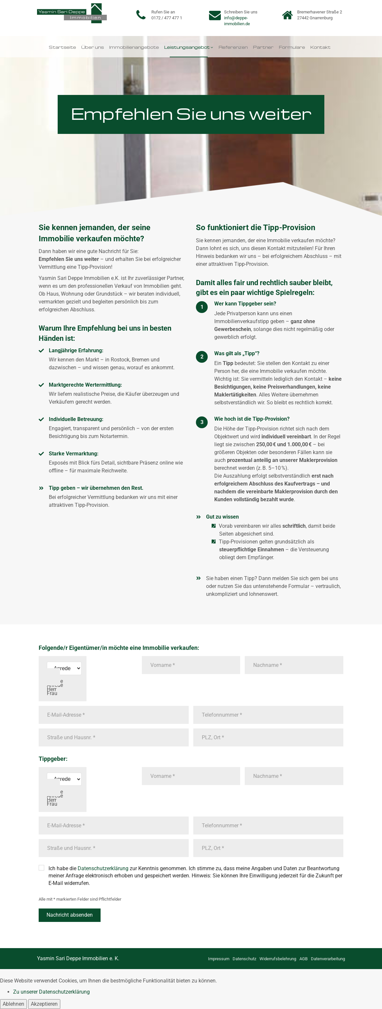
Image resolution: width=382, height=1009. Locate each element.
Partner (263, 46)
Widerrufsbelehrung (277, 958)
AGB (303, 958)
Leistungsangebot (187, 46)
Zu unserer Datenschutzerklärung (51, 992)
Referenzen (233, 46)
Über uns (92, 46)
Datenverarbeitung (328, 958)
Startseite (62, 46)
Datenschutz (244, 958)
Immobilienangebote (134, 46)
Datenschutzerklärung (103, 868)
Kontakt (320, 46)
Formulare (292, 46)
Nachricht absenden (70, 915)
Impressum (218, 958)
